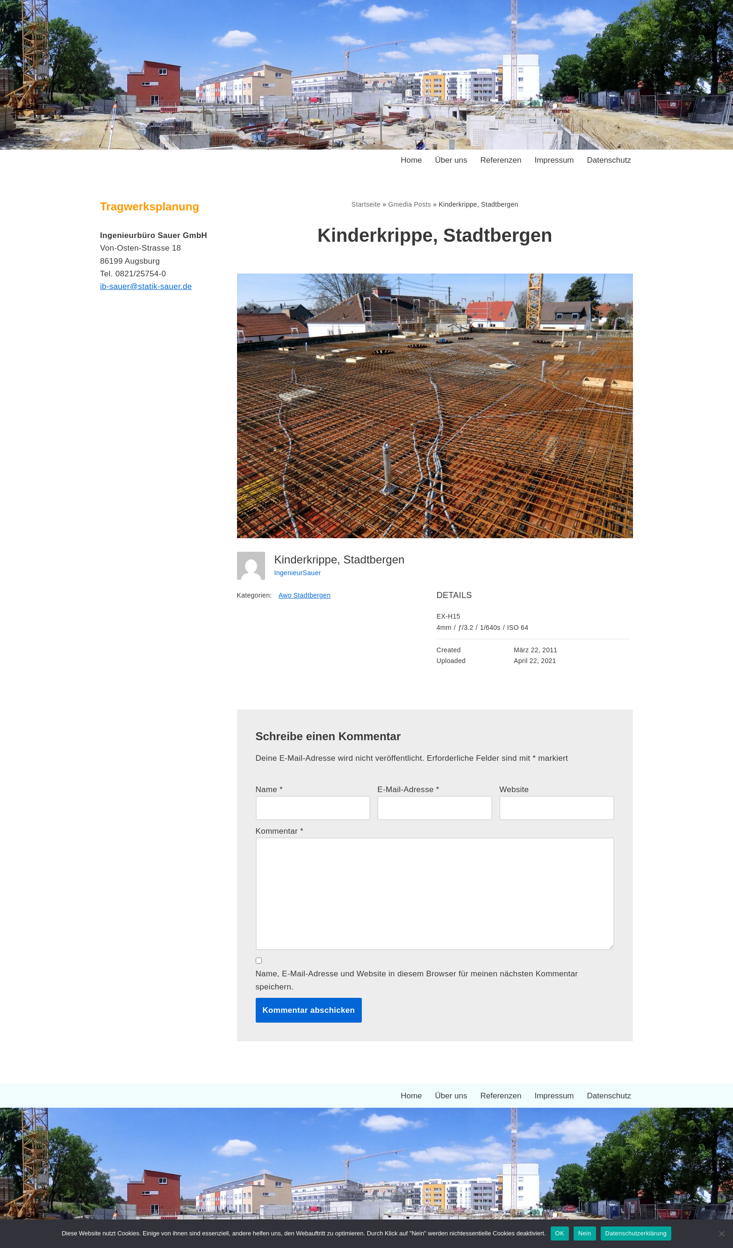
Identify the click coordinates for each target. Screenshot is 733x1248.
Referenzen (501, 160)
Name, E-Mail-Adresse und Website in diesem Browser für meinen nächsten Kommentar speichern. (417, 980)
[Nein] (721, 1233)
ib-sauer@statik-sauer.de (146, 286)
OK (559, 1233)
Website (514, 789)
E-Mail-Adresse (408, 789)
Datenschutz (609, 160)
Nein (584, 1233)
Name (269, 789)
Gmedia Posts (409, 204)
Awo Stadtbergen (305, 595)
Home (411, 160)
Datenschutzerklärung (636, 1233)
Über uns (451, 160)
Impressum (554, 160)
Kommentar (280, 831)
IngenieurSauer (297, 573)
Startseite (366, 204)
